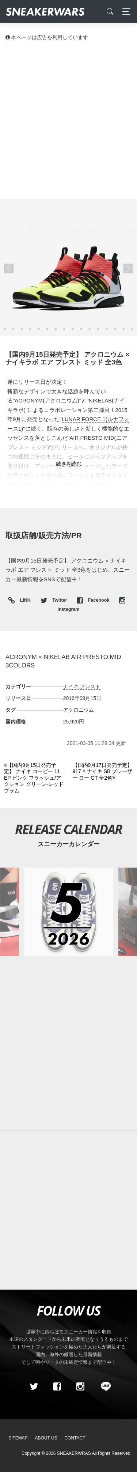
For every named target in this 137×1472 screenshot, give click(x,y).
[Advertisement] (68, 119)
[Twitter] (33, 1386)
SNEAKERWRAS (74, 1453)
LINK (23, 601)
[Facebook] (57, 1386)
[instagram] (80, 1386)
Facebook (94, 600)
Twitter (54, 600)
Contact (74, 1438)
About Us (46, 1438)
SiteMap (18, 1438)
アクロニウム (78, 710)
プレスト (90, 686)
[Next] (102, 771)
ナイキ (71, 686)
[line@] (103, 1386)
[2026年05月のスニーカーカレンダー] (68, 911)
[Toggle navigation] (124, 11)
